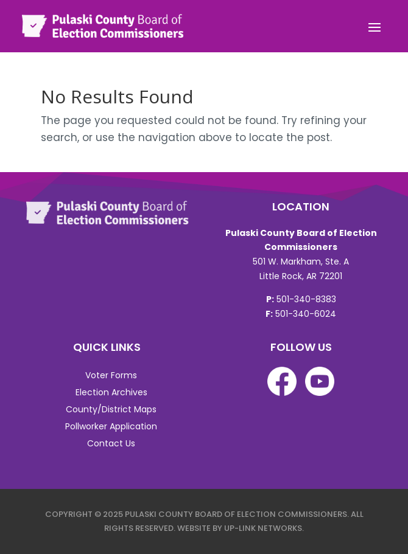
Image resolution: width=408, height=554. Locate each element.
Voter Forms (111, 375)
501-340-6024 (305, 314)
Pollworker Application (111, 426)
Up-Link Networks (263, 528)
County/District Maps (111, 409)
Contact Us (111, 443)
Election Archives (111, 392)
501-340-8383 (306, 299)
